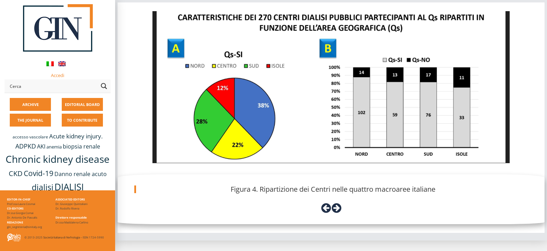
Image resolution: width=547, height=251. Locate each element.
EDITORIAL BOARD (82, 104)
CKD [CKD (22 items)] (16, 173)
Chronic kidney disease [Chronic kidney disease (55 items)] (58, 159)
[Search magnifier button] (104, 86)
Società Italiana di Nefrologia (61, 237)
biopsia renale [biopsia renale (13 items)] (81, 146)
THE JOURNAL (30, 120)
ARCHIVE (30, 104)
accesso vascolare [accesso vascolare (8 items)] (30, 136)
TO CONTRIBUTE (82, 120)
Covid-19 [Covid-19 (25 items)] (38, 173)
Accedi (57, 75)
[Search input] (53, 86)
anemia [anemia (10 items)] (54, 147)
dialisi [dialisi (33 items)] (42, 187)
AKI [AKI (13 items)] (41, 146)
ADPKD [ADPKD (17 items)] (25, 146)
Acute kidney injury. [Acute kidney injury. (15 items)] (76, 136)
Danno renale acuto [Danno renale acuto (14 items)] (80, 174)
